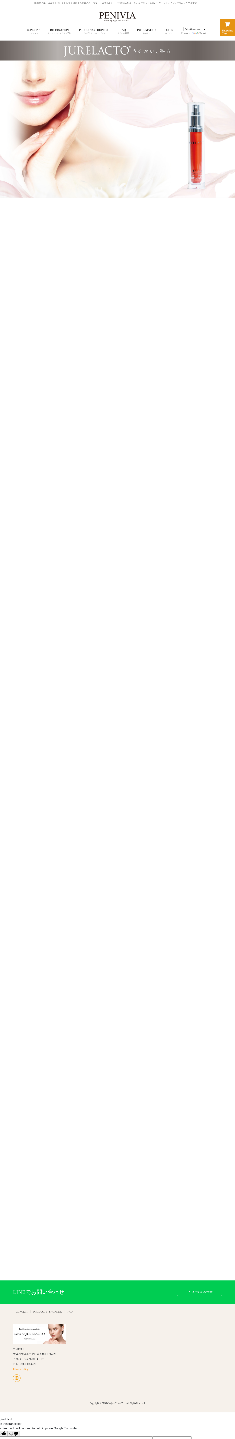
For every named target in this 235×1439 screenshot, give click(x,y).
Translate (199, 33)
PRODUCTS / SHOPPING (47, 1311)
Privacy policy (20, 1369)
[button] (17, 119)
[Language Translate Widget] (194, 29)
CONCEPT (22, 1311)
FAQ (69, 1311)
